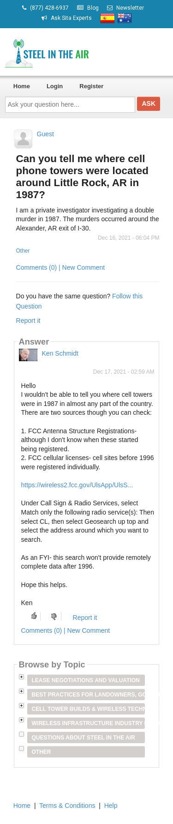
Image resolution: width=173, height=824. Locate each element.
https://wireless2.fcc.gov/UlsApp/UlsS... (77, 485)
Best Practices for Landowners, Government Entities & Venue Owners (88, 694)
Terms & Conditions (67, 805)
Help (111, 805)
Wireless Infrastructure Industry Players (88, 723)
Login (55, 86)
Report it (28, 320)
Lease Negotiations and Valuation (86, 680)
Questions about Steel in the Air (83, 737)
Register (91, 86)
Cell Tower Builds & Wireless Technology (88, 709)
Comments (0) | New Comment (60, 267)
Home (21, 86)
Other (23, 251)
